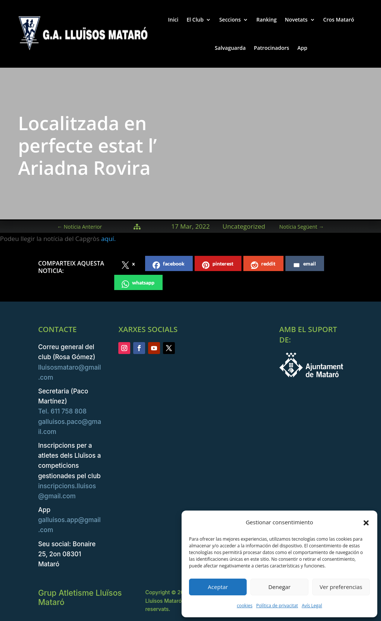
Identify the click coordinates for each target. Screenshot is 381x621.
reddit (263, 264)
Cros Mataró (338, 19)
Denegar (279, 587)
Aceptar (218, 587)
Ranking (266, 19)
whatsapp (138, 283)
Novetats (296, 19)
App (302, 47)
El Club (195, 19)
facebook (169, 264)
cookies (244, 605)
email (304, 264)
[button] (366, 522)
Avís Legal (312, 605)
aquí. (109, 238)
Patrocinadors (271, 47)
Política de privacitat (277, 605)
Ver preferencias (341, 587)
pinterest (217, 264)
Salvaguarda (230, 47)
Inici (173, 19)
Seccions (230, 19)
